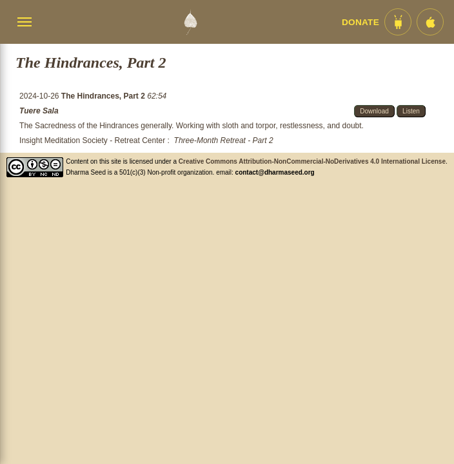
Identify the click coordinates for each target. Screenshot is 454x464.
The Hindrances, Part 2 (104, 96)
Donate (360, 22)
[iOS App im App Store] (430, 21)
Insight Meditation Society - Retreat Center (92, 140)
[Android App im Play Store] (397, 21)
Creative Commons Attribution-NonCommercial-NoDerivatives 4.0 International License (312, 161)
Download (374, 111)
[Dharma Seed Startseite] (190, 22)
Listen (411, 111)
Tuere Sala (38, 110)
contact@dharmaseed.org (275, 172)
